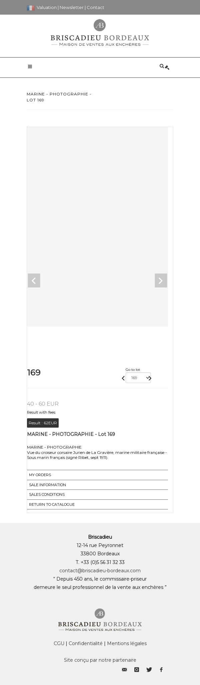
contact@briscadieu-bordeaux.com (100, 571)
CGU (59, 643)
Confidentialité (86, 643)
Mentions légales (127, 643)
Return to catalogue (52, 504)
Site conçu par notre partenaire (100, 660)
